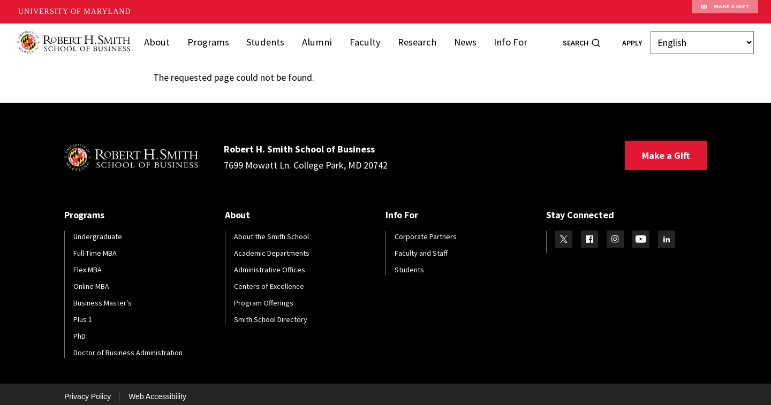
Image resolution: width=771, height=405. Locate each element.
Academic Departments (271, 248)
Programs (214, 39)
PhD (79, 330)
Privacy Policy (87, 390)
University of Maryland (74, 11)
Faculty (363, 39)
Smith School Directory (270, 314)
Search (575, 40)
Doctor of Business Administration (128, 346)
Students (268, 39)
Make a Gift (666, 150)
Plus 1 (82, 314)
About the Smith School (271, 231)
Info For (502, 39)
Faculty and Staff (421, 248)
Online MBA (91, 281)
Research (412, 39)
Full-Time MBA (95, 248)
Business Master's (102, 297)
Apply (632, 40)
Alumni (318, 39)
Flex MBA (87, 264)
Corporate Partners (426, 231)
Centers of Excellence (269, 281)
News (458, 39)
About (165, 39)
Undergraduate (97, 231)
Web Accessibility (157, 390)
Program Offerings (263, 297)
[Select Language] (702, 39)
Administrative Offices (269, 264)
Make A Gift (725, 11)
